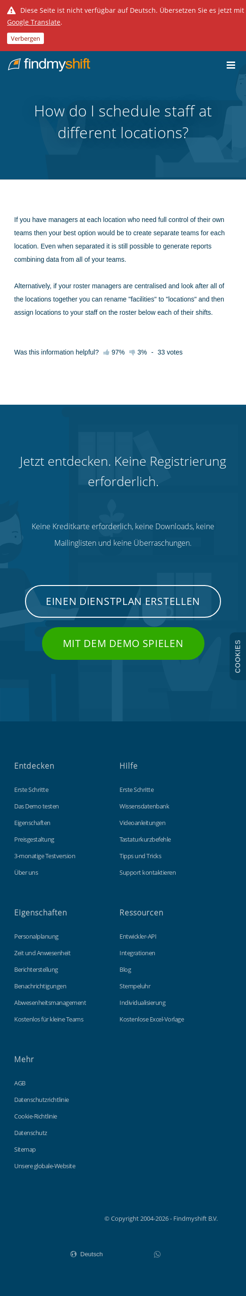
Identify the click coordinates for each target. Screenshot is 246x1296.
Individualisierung (142, 1002)
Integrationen (137, 953)
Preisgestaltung (34, 839)
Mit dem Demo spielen (123, 643)
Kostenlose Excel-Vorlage (151, 1019)
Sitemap (25, 1149)
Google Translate (33, 22)
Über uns (26, 872)
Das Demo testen (36, 806)
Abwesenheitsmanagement (50, 1002)
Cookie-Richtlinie (35, 1116)
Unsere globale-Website (44, 1166)
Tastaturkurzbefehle (145, 839)
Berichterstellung (36, 969)
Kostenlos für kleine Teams (48, 1019)
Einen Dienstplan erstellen (123, 601)
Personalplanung (36, 936)
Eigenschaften (32, 822)
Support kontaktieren (147, 872)
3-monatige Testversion (44, 856)
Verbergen (25, 38)
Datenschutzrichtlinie (41, 1099)
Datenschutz (30, 1132)
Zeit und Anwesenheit (42, 953)
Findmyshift (57, 1217)
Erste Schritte (31, 789)
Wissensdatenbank (144, 806)
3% (138, 352)
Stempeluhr (134, 986)
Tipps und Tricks (140, 856)
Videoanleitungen (142, 822)
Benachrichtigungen (40, 986)
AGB (19, 1083)
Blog (125, 969)
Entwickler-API (137, 936)
